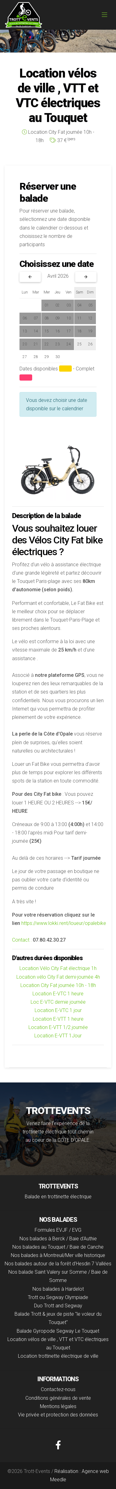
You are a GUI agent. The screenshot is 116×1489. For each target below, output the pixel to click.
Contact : (22, 940)
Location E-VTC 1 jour (58, 1010)
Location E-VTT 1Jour (58, 1036)
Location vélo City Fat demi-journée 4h (58, 977)
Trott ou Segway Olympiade (58, 1297)
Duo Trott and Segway (58, 1306)
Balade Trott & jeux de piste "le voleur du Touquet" (58, 1318)
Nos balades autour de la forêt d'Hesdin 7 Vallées (58, 1264)
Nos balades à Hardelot (58, 1289)
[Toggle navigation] (104, 15)
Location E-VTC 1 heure (58, 994)
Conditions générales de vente (58, 1398)
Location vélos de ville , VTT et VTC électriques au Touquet (58, 1343)
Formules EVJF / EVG (58, 1230)
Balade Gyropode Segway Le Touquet (58, 1331)
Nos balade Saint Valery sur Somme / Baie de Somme (58, 1276)
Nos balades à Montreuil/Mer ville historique (58, 1255)
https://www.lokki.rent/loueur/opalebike (63, 923)
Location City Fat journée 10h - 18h (58, 985)
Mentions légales (58, 1406)
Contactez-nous (58, 1389)
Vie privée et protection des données (58, 1415)
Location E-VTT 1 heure (58, 1019)
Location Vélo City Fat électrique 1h (58, 968)
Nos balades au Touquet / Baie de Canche (58, 1247)
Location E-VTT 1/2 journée (58, 1027)
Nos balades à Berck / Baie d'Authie (58, 1239)
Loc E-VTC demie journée (58, 1002)
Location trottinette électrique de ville (58, 1356)
